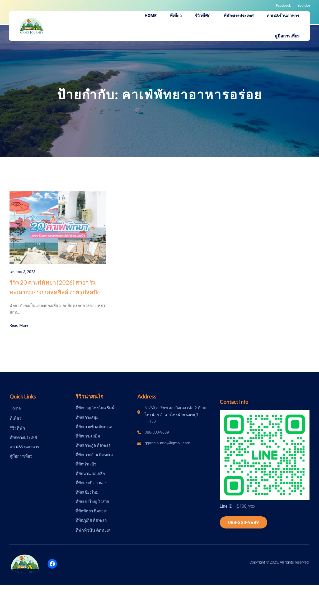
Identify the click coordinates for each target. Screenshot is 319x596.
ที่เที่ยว (15, 418)
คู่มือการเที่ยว (21, 456)
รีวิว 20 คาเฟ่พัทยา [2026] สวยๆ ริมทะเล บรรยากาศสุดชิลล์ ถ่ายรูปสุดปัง (55, 287)
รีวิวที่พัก (17, 428)
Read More (19, 325)
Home (15, 408)
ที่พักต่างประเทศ (23, 437)
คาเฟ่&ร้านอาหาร (24, 446)
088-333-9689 (243, 522)
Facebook (283, 5)
